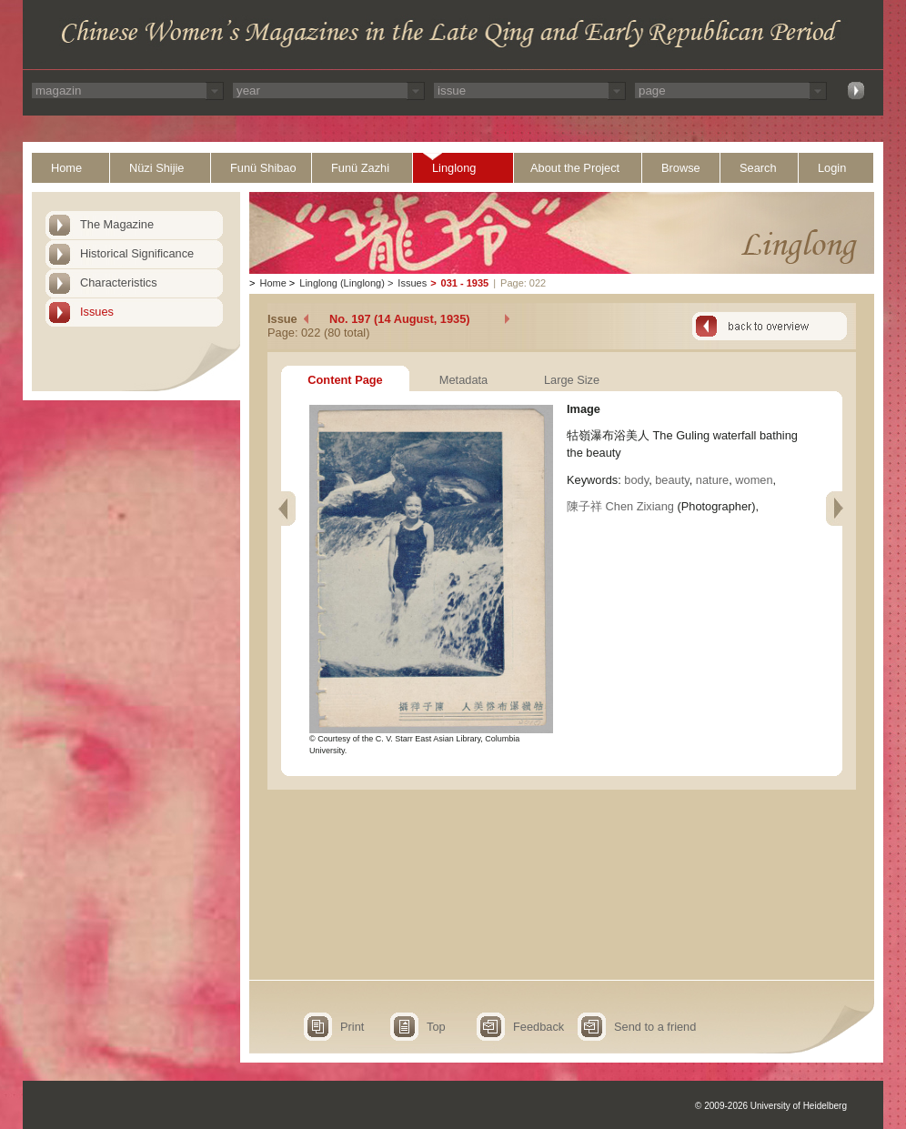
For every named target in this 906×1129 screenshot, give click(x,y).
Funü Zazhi (360, 168)
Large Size (571, 380)
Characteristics (118, 282)
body (636, 480)
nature (712, 480)
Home (66, 168)
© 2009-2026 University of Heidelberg (771, 1106)
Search (758, 168)
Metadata (463, 380)
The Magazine (117, 224)
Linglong (454, 168)
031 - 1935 (465, 282)
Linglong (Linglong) (342, 282)
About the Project (574, 168)
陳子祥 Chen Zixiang (620, 506)
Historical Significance (137, 253)
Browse (680, 168)
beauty (672, 480)
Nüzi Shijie (156, 168)
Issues (97, 311)
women (753, 480)
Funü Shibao (263, 168)
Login (832, 168)
